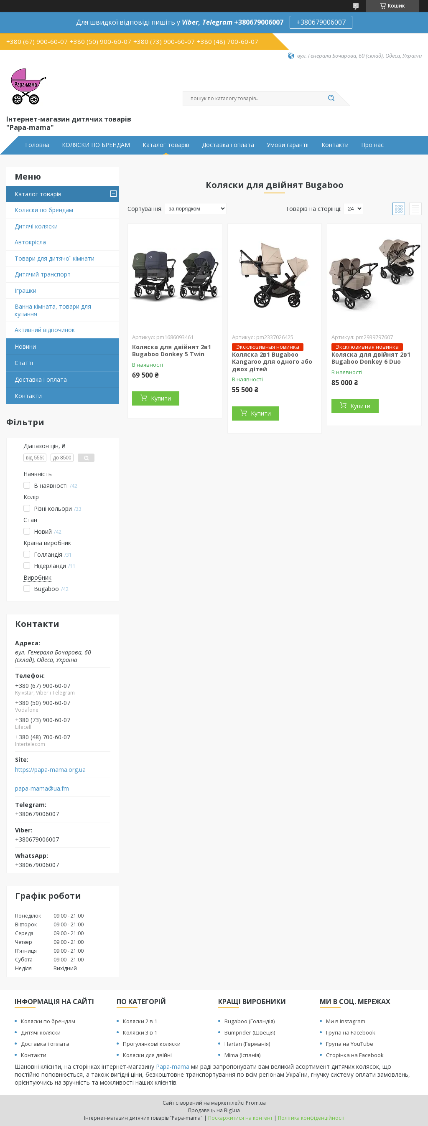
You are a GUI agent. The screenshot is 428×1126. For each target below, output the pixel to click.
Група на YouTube (349, 1043)
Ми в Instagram (345, 1021)
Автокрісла (30, 242)
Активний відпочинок (45, 330)
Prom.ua (256, 1102)
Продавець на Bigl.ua (214, 1110)
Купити (161, 398)
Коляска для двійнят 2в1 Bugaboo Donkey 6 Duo (370, 358)
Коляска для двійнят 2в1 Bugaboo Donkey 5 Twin (171, 350)
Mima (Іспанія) (242, 1055)
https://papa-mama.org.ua (50, 769)
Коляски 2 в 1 (140, 1021)
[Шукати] (331, 98)
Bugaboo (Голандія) (249, 1021)
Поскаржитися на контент (240, 1117)
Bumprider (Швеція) (249, 1032)
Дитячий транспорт (43, 274)
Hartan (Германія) (247, 1043)
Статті (24, 363)
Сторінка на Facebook (355, 1055)
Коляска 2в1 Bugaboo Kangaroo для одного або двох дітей (272, 361)
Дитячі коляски (36, 226)
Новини (25, 346)
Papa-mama (172, 1066)
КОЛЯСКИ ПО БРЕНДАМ (96, 145)
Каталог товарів (166, 145)
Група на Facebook (350, 1032)
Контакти (335, 145)
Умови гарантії (288, 145)
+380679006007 (321, 22)
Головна (37, 145)
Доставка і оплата (228, 145)
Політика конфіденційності (311, 1117)
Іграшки (25, 290)
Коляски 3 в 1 (140, 1032)
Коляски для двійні (147, 1055)
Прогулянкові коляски (152, 1043)
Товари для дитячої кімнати (54, 258)
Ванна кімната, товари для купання (53, 310)
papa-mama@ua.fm (42, 788)
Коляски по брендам (44, 210)
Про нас (372, 145)
